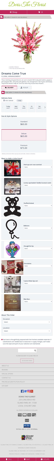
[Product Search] (27, 350)
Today (19, 100)
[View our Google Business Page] (25, 392)
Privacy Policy (14, 454)
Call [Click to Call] (9, 459)
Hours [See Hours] (45, 459)
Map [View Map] (27, 459)
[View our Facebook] (22, 392)
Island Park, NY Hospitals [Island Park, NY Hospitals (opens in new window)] (32, 445)
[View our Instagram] (28, 392)
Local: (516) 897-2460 (27, 406)
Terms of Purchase (27, 454)
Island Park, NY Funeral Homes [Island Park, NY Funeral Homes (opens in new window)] (11, 445)
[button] (27, 426)
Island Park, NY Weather (17, 451)
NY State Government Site (36, 451)
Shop (13, 12)
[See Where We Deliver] (27, 360)
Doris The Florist (27, 4)
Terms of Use (40, 454)
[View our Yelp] (31, 392)
